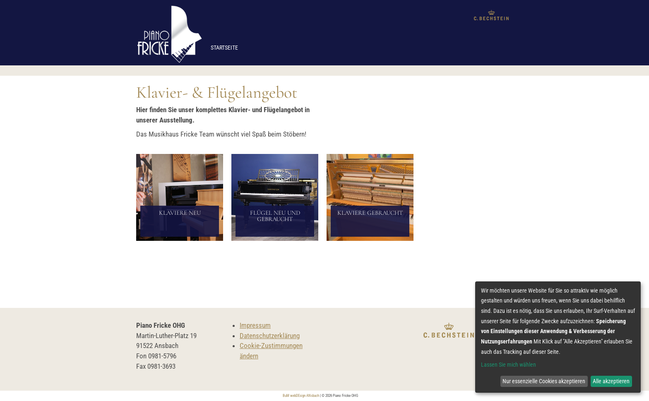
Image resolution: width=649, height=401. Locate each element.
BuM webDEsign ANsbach (301, 396)
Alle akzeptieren (611, 381)
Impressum (255, 325)
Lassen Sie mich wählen (508, 364)
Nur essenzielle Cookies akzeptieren (543, 381)
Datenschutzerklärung (270, 335)
